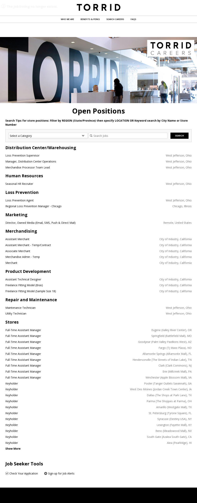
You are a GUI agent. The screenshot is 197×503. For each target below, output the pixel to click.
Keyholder (11, 383)
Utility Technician (15, 313)
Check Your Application (21, 473)
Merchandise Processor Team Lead (27, 167)
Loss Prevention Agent (19, 200)
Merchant (11, 263)
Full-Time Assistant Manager (23, 330)
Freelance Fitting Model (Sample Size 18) (30, 291)
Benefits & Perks (90, 19)
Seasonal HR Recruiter (19, 184)
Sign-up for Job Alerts (59, 473)
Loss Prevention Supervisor (22, 155)
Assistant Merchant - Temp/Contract (28, 245)
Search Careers (115, 19)
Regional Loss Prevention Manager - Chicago (33, 206)
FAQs (133, 19)
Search (179, 135)
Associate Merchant (17, 251)
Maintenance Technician (20, 308)
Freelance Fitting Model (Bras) (24, 285)
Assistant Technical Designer (23, 279)
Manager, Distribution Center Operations (30, 161)
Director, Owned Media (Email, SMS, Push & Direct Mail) (40, 223)
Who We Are (67, 19)
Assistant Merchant (17, 239)
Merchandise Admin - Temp (22, 257)
